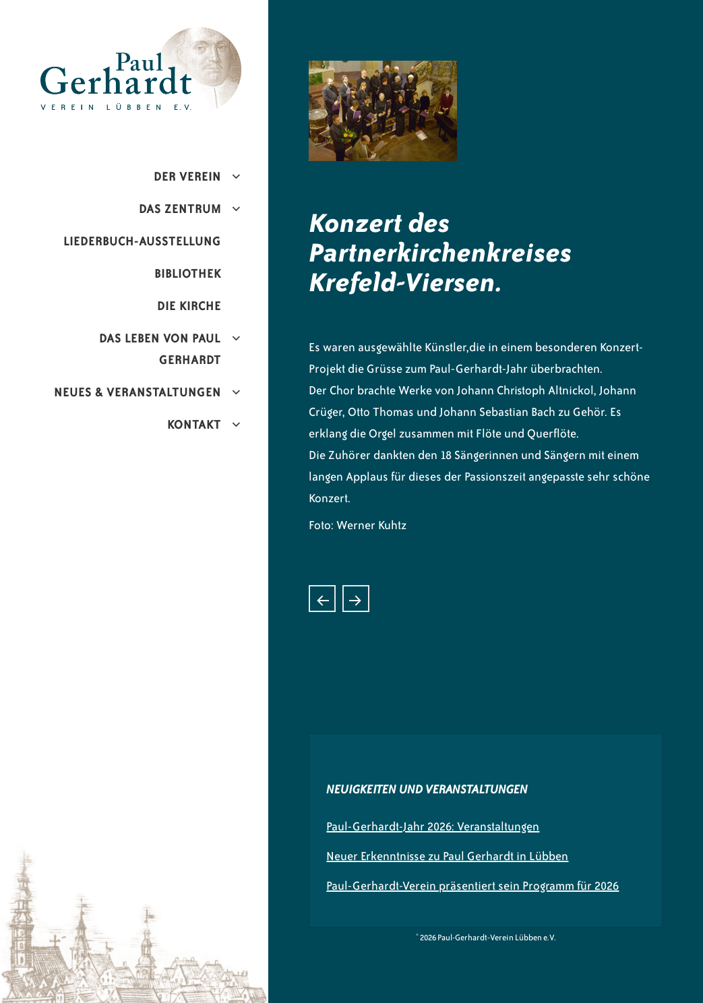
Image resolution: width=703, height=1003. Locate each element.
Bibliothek (187, 273)
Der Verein (187, 176)
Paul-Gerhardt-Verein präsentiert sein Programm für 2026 (472, 885)
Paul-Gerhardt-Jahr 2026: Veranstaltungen (432, 826)
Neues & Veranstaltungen (137, 392)
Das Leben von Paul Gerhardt (160, 349)
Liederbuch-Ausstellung (142, 241)
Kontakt (194, 424)
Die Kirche (189, 306)
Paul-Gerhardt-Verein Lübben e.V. (155, 37)
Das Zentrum (180, 209)
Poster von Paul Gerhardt (355, 598)
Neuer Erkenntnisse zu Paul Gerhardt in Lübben (447, 856)
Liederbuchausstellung (322, 598)
